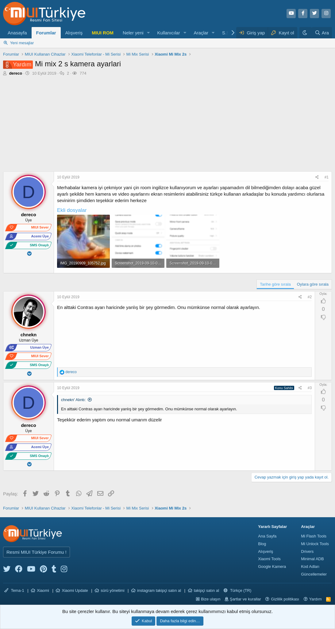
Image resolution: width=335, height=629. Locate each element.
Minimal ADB (312, 559)
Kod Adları (310, 566)
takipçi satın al (206, 590)
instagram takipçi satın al (159, 590)
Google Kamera (272, 566)
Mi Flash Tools (313, 536)
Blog (262, 543)
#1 (327, 177)
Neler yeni (133, 32)
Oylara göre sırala (313, 284)
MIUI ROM (103, 32)
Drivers (307, 551)
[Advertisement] (167, 125)
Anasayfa (17, 32)
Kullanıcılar (168, 32)
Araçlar (201, 32)
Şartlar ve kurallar (245, 599)
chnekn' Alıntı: (73, 399)
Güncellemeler (314, 574)
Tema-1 (14, 590)
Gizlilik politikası (285, 599)
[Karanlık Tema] (305, 32)
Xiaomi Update (75, 590)
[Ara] (322, 32)
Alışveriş (74, 32)
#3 (310, 388)
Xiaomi (43, 590)
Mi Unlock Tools (315, 543)
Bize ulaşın (211, 599)
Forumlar (46, 32)
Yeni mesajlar (22, 43)
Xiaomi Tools (269, 559)
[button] (148, 32)
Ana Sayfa (267, 536)
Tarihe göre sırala (275, 284)
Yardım (315, 599)
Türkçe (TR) (238, 590)
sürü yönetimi (112, 590)
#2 (310, 297)
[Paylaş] (317, 177)
